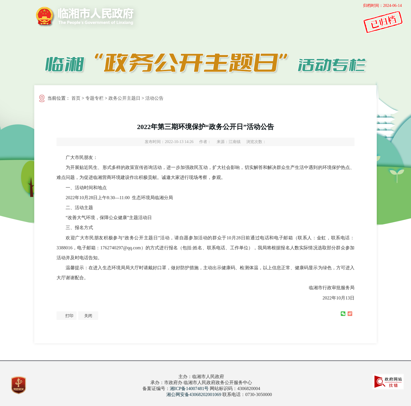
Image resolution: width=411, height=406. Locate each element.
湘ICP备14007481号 (189, 388)
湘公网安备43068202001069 (193, 394)
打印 (69, 316)
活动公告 (154, 98)
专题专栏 (94, 98)
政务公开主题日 (124, 98)
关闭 (88, 316)
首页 (75, 98)
